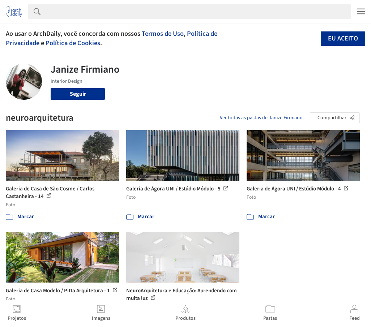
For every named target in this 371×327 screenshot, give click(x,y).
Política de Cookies (73, 43)
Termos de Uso (163, 33)
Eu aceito (343, 38)
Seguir (78, 94)
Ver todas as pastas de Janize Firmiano (261, 117)
